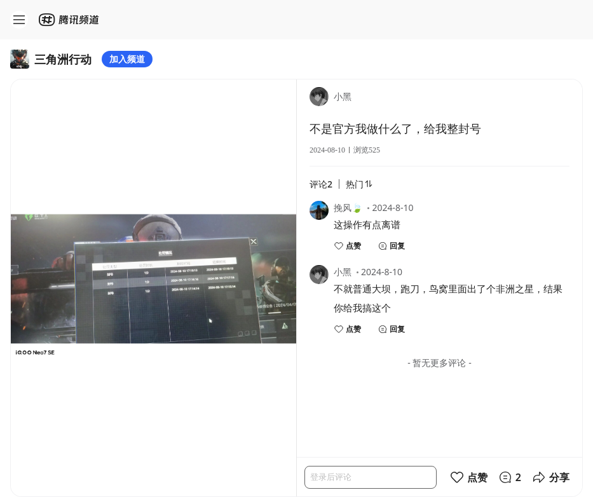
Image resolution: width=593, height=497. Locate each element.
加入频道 (127, 59)
